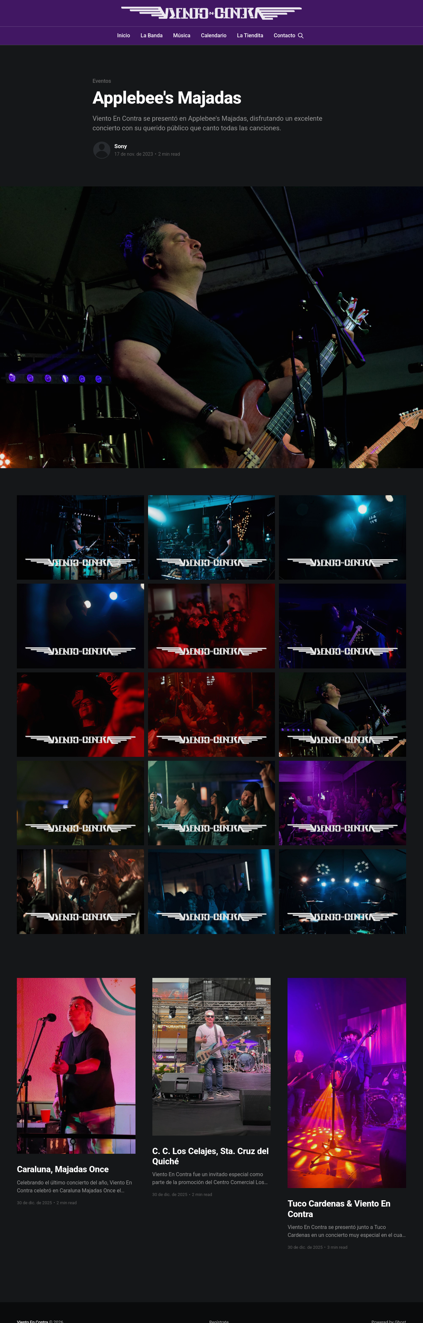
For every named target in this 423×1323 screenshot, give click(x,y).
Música (181, 35)
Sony (120, 146)
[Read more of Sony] (102, 150)
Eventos (102, 81)
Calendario (213, 35)
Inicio (123, 35)
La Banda (152, 35)
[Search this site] (300, 35)
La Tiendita (250, 35)
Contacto (284, 35)
